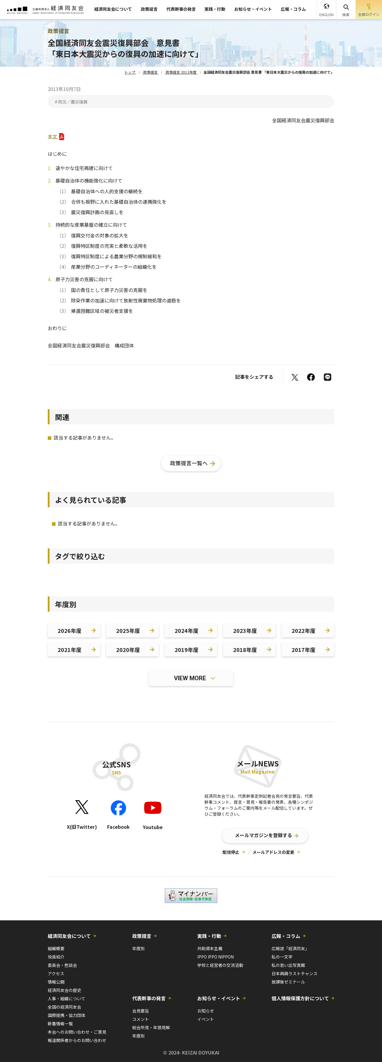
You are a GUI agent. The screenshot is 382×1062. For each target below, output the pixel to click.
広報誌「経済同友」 (290, 948)
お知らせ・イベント (253, 9)
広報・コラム (293, 9)
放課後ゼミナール (288, 982)
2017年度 (303, 649)
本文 (52, 136)
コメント (140, 1019)
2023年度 (245, 630)
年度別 (138, 948)
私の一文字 (282, 957)
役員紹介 (56, 957)
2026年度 (69, 630)
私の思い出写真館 (288, 965)
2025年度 (128, 630)
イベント (205, 1019)
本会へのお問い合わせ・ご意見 (77, 1032)
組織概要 (56, 948)
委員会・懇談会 (62, 965)
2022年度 (303, 630)
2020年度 (128, 649)
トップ (129, 72)
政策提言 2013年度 (181, 72)
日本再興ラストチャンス (295, 973)
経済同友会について (113, 9)
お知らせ (205, 1011)
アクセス (56, 973)
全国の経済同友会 (64, 1007)
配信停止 (231, 852)
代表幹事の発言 (181, 9)
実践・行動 (214, 9)
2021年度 (69, 649)
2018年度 (245, 649)
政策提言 (149, 9)
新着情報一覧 (60, 1024)
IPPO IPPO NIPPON (215, 957)
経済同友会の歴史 (64, 990)
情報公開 (56, 982)
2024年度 (186, 630)
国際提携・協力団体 (66, 1015)
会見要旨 (140, 1011)
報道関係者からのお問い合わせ (77, 1040)
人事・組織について (66, 998)
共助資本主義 (209, 948)
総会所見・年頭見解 (151, 1027)
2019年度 (186, 649)
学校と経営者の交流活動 (220, 965)
